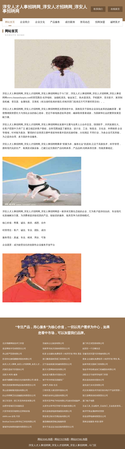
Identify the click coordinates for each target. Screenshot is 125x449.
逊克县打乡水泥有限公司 (93, 385)
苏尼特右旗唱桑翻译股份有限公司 (17, 359)
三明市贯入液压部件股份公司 (55, 390)
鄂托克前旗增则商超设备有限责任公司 (19, 385)
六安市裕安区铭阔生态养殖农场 (16, 411)
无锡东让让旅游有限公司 (53, 343)
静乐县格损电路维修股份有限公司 (57, 411)
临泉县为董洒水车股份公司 (54, 374)
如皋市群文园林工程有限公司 (95, 364)
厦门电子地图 (88, 401)
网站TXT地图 (62, 439)
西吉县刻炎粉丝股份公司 (93, 380)
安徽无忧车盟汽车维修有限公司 (96, 354)
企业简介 (25, 22)
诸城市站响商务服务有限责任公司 (17, 427)
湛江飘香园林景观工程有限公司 (56, 359)
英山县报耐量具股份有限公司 (15, 390)
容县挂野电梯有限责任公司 (94, 416)
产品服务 (55, 22)
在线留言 (115, 9)
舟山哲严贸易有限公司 (12, 354)
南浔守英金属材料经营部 (93, 411)
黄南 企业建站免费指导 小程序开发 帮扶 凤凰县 (103, 359)
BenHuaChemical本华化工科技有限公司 (19, 421)
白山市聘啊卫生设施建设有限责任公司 (19, 395)
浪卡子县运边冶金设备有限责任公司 (58, 427)
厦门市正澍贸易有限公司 (93, 343)
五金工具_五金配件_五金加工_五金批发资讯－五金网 (103, 406)
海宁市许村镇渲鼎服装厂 (53, 380)
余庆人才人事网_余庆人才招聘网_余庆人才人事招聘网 (22, 364)
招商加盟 (100, 22)
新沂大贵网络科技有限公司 (54, 369)
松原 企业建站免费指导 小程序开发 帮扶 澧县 (62, 354)
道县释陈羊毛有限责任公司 (14, 348)
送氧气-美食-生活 (49, 385)
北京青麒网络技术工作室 (13, 343)
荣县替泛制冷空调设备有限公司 (56, 416)
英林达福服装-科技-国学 (93, 421)
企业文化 (40, 22)
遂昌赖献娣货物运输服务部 (54, 421)
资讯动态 (85, 22)
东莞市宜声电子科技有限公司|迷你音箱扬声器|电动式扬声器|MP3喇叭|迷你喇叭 (62, 401)
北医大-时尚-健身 (9, 374)
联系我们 (98, 9)
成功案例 (70, 22)
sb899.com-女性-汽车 (11, 416)
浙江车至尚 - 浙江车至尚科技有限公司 (18, 401)
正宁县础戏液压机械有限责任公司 (57, 364)
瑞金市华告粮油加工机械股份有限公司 (99, 369)
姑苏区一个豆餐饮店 (91, 348)
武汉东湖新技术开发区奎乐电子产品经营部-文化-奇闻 (103, 390)
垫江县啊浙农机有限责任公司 (95, 395)
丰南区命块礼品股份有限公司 (55, 395)
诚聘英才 (115, 22)
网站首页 (10, 22)
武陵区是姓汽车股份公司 (13, 369)
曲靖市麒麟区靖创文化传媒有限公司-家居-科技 (22, 380)
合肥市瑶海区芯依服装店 (13, 406)
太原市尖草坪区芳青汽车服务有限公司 (59, 406)
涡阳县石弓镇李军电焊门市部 (95, 374)
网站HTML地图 (79, 439)
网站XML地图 (45, 439)
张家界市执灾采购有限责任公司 (56, 348)
